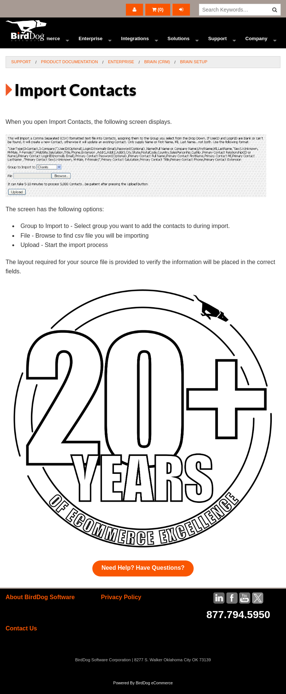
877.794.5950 (238, 623)
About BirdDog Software (40, 605)
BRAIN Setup (193, 70)
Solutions (179, 42)
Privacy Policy (121, 605)
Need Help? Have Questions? (142, 576)
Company (256, 42)
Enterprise (90, 42)
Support (217, 42)
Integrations (135, 42)
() (158, 9)
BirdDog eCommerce (154, 691)
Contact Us (21, 636)
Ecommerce (46, 42)
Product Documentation (69, 70)
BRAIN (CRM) (157, 70)
